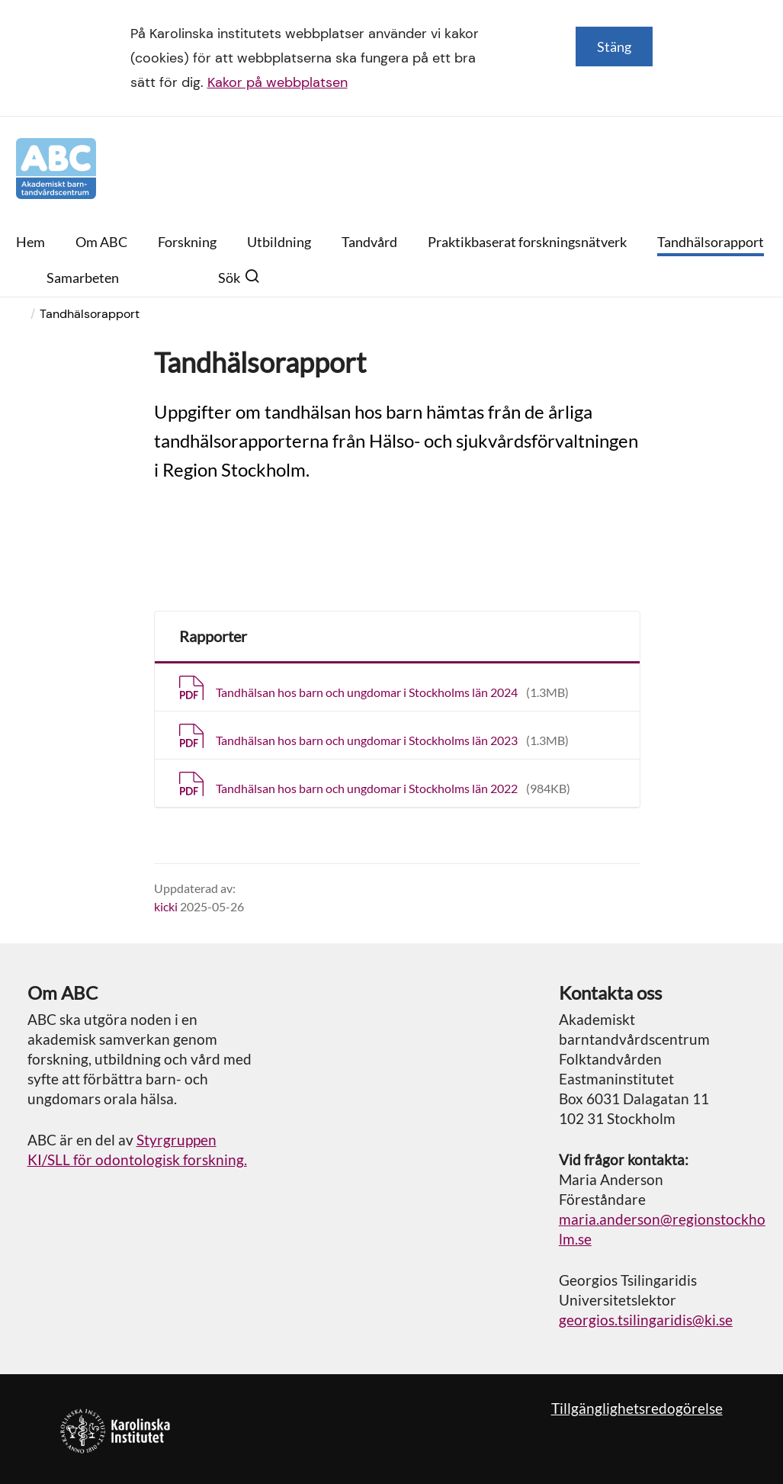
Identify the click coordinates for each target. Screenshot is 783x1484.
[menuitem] (31, 313)
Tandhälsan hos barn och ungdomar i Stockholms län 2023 (392, 740)
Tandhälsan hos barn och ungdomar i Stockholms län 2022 (393, 788)
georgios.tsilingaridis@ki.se (646, 1319)
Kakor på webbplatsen (277, 82)
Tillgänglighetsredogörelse (637, 1408)
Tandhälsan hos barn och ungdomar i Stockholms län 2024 (392, 692)
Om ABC (101, 241)
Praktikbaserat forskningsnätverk (527, 241)
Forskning (187, 241)
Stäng (614, 46)
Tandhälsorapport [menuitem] (90, 314)
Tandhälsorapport (710, 241)
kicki (166, 906)
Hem (30, 241)
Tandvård (369, 241)
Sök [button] (239, 277)
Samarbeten (83, 277)
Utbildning (279, 241)
